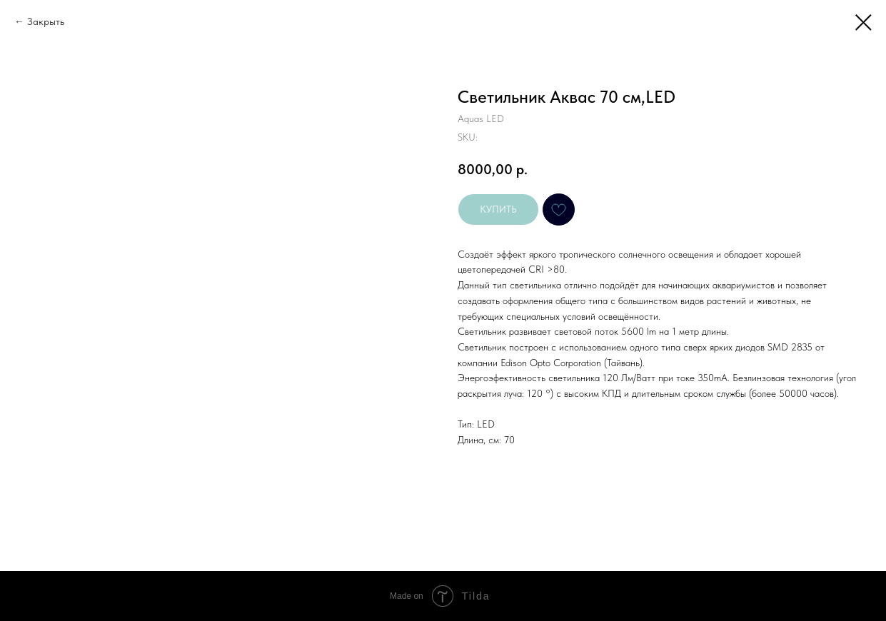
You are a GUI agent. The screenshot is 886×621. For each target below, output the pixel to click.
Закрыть (45, 21)
